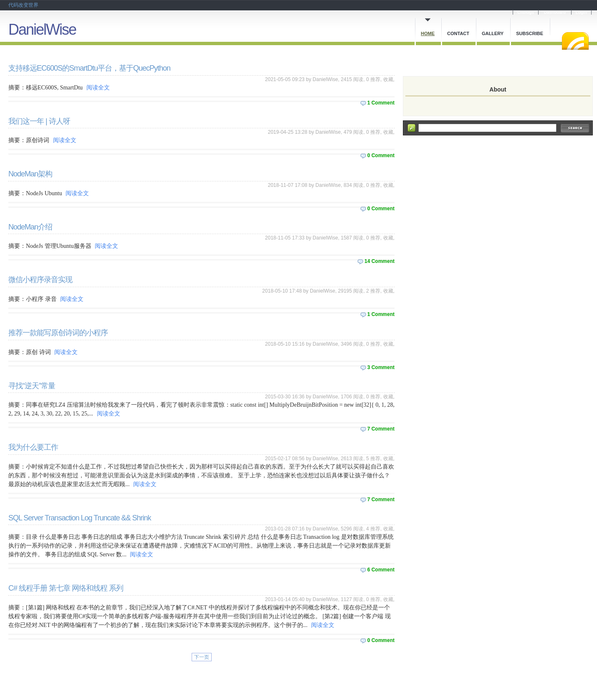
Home (428, 33)
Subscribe (529, 33)
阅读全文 (98, 87)
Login (581, 12)
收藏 (388, 79)
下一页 (201, 657)
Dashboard (555, 12)
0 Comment (381, 155)
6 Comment (381, 570)
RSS (575, 41)
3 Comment (381, 367)
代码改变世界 (23, 5)
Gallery (492, 33)
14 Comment (379, 261)
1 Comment (381, 103)
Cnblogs (525, 12)
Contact (458, 33)
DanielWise (42, 29)
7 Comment (381, 429)
